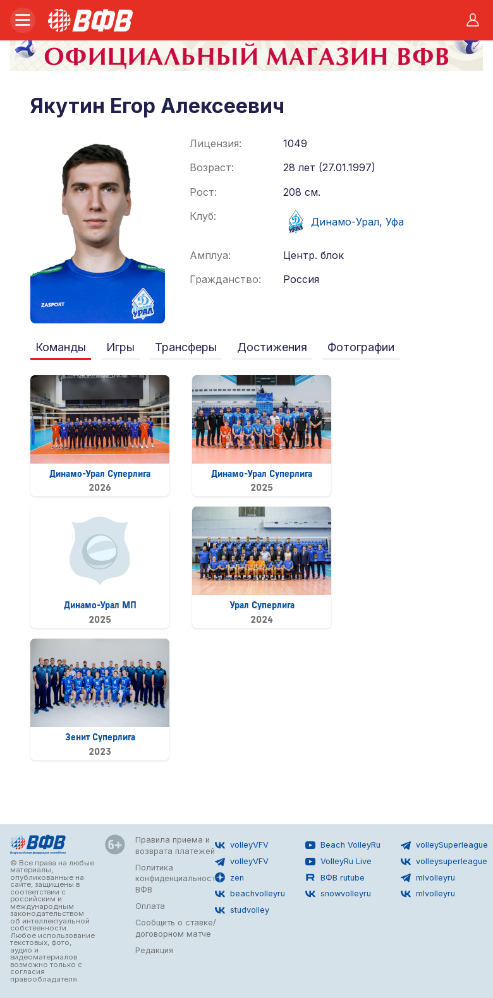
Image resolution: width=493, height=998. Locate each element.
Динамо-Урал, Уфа (343, 221)
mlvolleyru (428, 877)
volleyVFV (242, 845)
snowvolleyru (338, 894)
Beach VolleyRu (342, 845)
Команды (60, 347)
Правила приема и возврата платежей (175, 845)
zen (229, 877)
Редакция (154, 950)
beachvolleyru (250, 894)
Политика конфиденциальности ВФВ (177, 879)
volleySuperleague (444, 845)
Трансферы (186, 347)
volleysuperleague (444, 862)
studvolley (242, 910)
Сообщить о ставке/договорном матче (175, 928)
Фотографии (360, 347)
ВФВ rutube (335, 877)
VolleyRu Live (338, 862)
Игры (120, 347)
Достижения (272, 347)
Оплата (150, 906)
